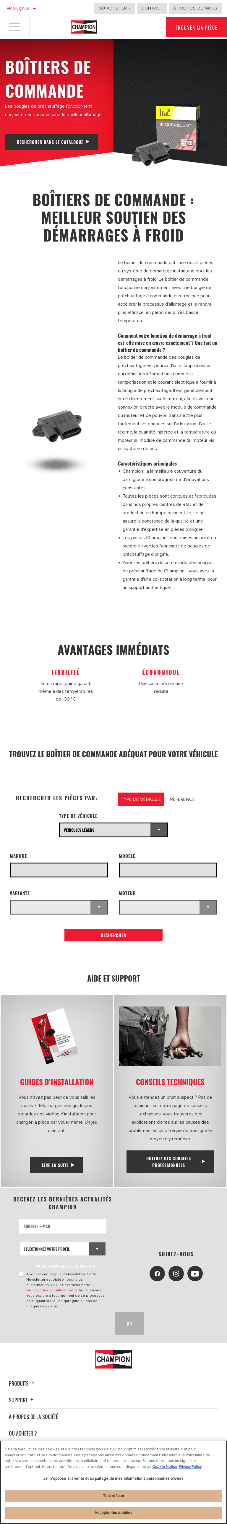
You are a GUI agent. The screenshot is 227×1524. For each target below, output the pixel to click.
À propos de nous (195, 8)
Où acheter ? (115, 8)
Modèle (127, 856)
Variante (20, 893)
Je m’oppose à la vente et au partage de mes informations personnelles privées (113, 1478)
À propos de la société (33, 1416)
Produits (22, 1383)
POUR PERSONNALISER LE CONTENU (66, 1266)
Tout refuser (113, 1495)
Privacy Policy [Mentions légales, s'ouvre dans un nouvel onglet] (190, 1466)
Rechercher (113, 935)
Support (22, 1400)
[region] (113, 1482)
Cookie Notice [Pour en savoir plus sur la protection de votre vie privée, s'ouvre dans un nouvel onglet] (164, 1466)
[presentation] (64, 1323)
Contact (152, 8)
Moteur (127, 893)
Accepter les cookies (114, 1512)
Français (18, 8)
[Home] (84, 27)
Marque (18, 856)
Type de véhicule (78, 816)
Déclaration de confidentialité (52, 1290)
